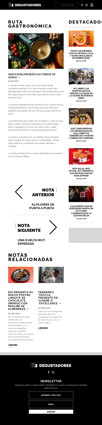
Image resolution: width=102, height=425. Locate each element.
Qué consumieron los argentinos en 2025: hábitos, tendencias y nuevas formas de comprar (81, 134)
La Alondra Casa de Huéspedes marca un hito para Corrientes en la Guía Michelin (81, 212)
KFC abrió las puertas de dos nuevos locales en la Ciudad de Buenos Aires (81, 94)
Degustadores (24, 5)
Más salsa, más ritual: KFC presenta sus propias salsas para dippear (81, 173)
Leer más (13, 347)
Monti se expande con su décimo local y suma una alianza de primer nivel (81, 56)
